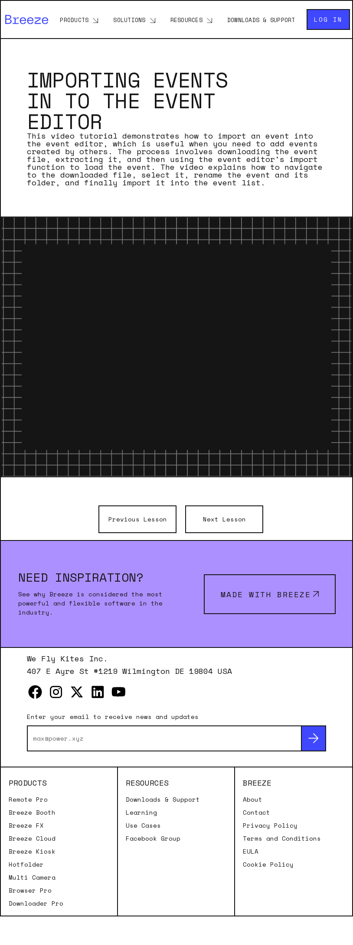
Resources (186, 20)
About (252, 799)
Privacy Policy (270, 825)
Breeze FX (26, 825)
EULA (250, 851)
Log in (328, 19)
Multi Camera (32, 877)
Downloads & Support (261, 20)
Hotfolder (26, 864)
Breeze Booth (32, 812)
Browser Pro (30, 890)
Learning (141, 812)
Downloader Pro (36, 903)
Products (74, 20)
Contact (256, 812)
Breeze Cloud (32, 838)
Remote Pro (28, 799)
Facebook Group (153, 838)
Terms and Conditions (282, 838)
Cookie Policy (268, 864)
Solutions (129, 20)
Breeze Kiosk (32, 851)
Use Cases (143, 825)
